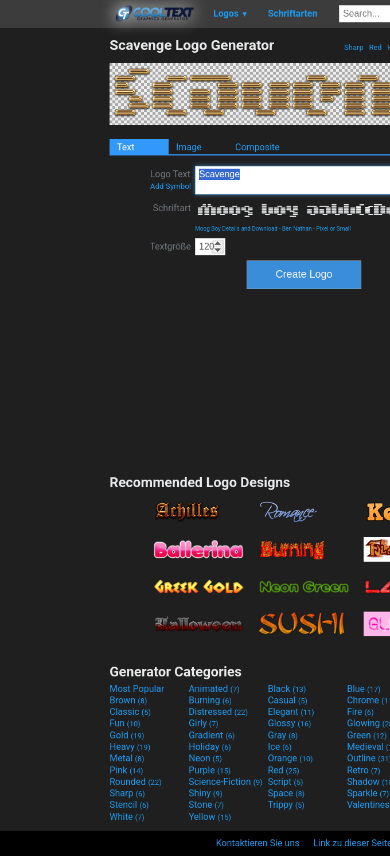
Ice (279, 746)
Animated (214, 688)
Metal (127, 758)
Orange (290, 758)
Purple (210, 770)
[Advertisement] (54, 209)
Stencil (129, 804)
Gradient (212, 735)
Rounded (136, 781)
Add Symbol (170, 186)
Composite (257, 147)
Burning (210, 700)
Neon (205, 758)
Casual (287, 700)
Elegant (291, 711)
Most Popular (137, 688)
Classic (130, 711)
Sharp (353, 47)
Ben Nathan (297, 228)
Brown (128, 700)
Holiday (210, 746)
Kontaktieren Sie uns (258, 843)
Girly (204, 723)
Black (287, 688)
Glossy (289, 723)
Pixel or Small (333, 228)
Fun (125, 723)
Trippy (286, 804)
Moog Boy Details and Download (236, 228)
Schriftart (172, 208)
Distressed (218, 711)
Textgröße (170, 246)
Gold (127, 735)
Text (125, 147)
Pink (126, 770)
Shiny (206, 793)
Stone (206, 804)
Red (375, 47)
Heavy (130, 746)
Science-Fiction (226, 781)
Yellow (210, 816)
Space (286, 793)
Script (285, 781)
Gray (283, 735)
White (127, 816)
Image (189, 147)
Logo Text (170, 179)
